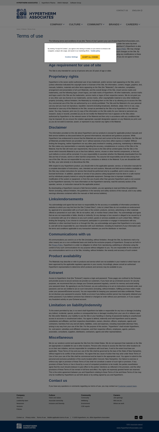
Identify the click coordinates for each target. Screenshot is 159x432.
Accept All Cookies (90, 57)
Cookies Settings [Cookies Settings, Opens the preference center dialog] (71, 57)
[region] (80, 52)
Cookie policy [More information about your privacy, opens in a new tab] (95, 51)
